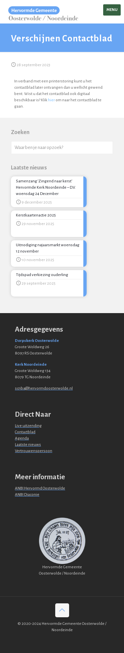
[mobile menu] (112, 10)
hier (51, 100)
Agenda (22, 438)
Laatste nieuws (28, 445)
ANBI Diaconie (27, 494)
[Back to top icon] (62, 610)
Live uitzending (28, 426)
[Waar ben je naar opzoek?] (62, 147)
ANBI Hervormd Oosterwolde (40, 488)
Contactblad (25, 432)
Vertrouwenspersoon (33, 451)
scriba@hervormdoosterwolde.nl (44, 388)
